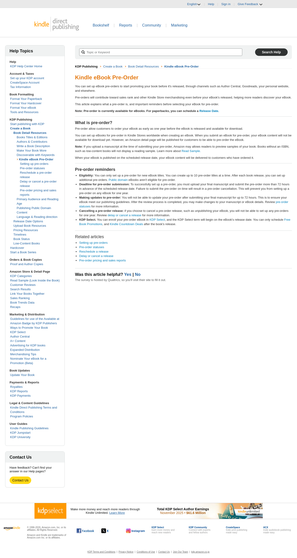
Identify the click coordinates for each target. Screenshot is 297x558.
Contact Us (20, 480)
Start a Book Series (23, 252)
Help (211, 4)
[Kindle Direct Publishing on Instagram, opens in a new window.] (135, 530)
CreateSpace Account (25, 82)
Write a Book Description (33, 146)
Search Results (20, 289)
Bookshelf (101, 25)
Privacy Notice (126, 552)
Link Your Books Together (27, 293)
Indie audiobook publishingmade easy (277, 530)
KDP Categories (21, 276)
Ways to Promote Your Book (29, 327)
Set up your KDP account (27, 78)
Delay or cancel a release (96, 256)
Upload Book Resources (30, 225)
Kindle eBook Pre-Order (36, 159)
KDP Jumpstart (20, 432)
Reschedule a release (94, 251)
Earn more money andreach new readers (163, 530)
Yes (127, 274)
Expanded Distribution (25, 350)
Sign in (226, 4)
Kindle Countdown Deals (126, 224)
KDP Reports (19, 391)
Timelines (20, 234)
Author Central (20, 336)
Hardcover (17, 248)
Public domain (118, 180)
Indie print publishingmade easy (236, 530)
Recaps (15, 307)
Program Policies (21, 416)
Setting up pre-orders (34, 164)
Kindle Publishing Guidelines (29, 428)
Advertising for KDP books (28, 345)
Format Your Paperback (26, 99)
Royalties (16, 387)
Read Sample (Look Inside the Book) (35, 280)
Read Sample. (191, 151)
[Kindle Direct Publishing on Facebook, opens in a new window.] (85, 530)
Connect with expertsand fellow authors (199, 530)
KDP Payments (20, 395)
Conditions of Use (146, 552)
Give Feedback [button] (250, 4)
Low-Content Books (27, 243)
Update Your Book (22, 375)
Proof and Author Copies (26, 264)
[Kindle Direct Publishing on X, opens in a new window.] (109, 530)
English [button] (194, 4)
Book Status (22, 239)
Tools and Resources (24, 112)
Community (151, 25)
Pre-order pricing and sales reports (102, 260)
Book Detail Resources (30, 133)
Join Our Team (180, 552)
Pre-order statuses (32, 168)
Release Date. (209, 111)
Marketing (179, 25)
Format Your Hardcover (25, 103)
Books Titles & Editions (32, 137)
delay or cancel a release (124, 215)
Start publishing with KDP (27, 124)
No (137, 274)
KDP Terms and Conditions (102, 552)
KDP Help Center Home (26, 66)
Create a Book (20, 128)
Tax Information (20, 87)
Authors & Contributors (32, 141)
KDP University (20, 437)
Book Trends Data (22, 302)
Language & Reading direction (37, 217)
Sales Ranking (20, 298)
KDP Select (18, 332)
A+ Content (17, 341)
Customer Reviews (23, 285)
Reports (125, 25)
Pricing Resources (26, 230)
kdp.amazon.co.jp (200, 552)
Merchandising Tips (23, 354)
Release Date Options (28, 221)
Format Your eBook (23, 107)
